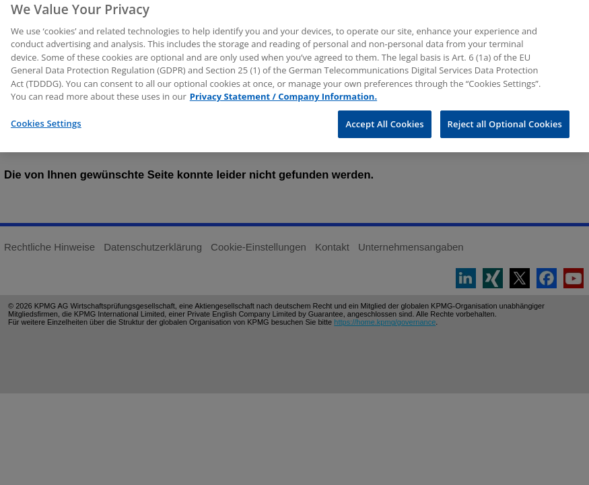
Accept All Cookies (384, 117)
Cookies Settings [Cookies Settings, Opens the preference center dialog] (46, 116)
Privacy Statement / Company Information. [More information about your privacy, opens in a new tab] (283, 90)
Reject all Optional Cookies (505, 117)
